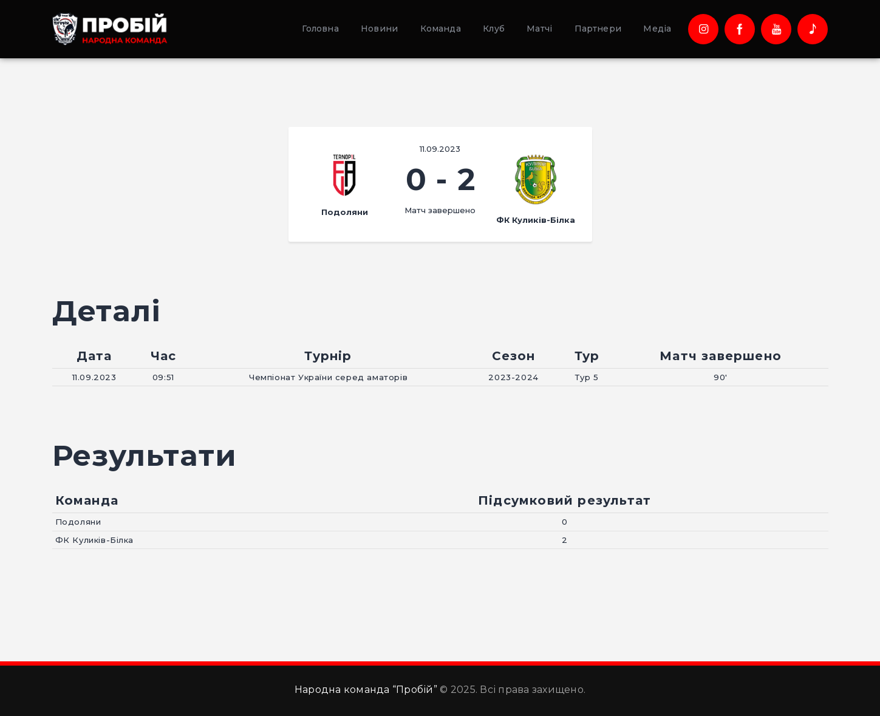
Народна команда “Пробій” (366, 689)
